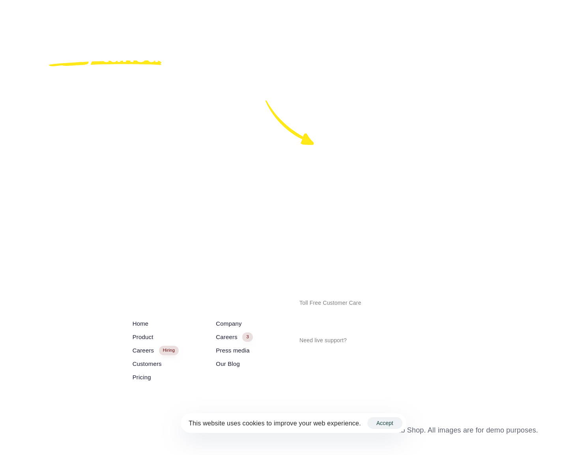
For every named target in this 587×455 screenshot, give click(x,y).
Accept (384, 423)
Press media (232, 350)
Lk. (420, 238)
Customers (147, 363)
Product (143, 337)
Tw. (372, 238)
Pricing (142, 377)
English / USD (64, 431)
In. (396, 238)
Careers (156, 351)
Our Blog (228, 363)
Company (228, 323)
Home (141, 323)
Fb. (346, 238)
